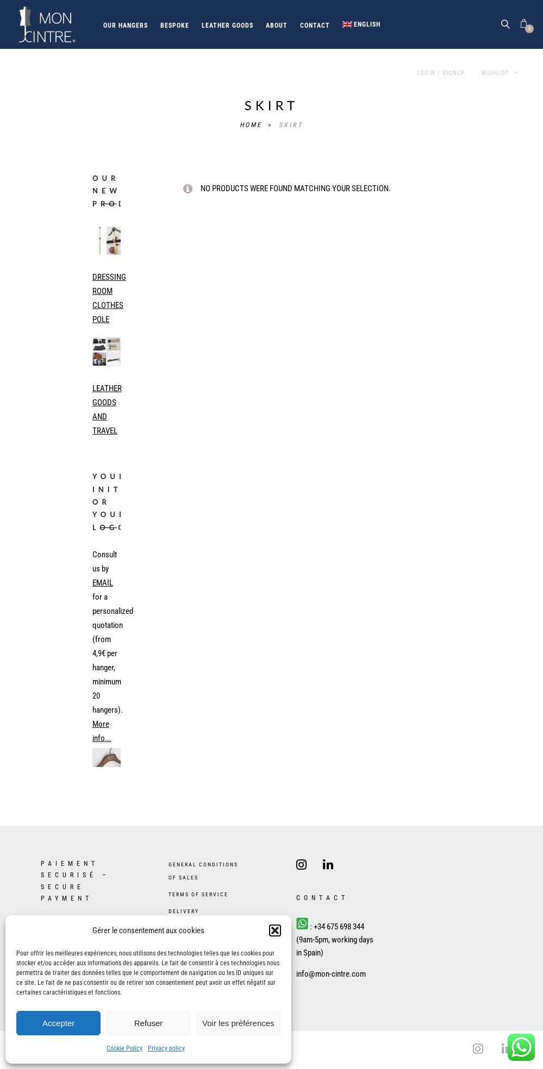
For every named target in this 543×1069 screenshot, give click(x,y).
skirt (291, 125)
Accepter (58, 1023)
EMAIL (102, 583)
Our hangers (125, 25)
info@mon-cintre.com (331, 974)
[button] (275, 930)
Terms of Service (198, 894)
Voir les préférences (238, 1023)
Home (252, 125)
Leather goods (227, 25)
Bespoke (174, 25)
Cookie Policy (124, 1048)
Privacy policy (166, 1048)
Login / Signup (441, 73)
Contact (315, 25)
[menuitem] (361, 24)
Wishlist (500, 73)
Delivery (183, 911)
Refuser (148, 1023)
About (277, 25)
